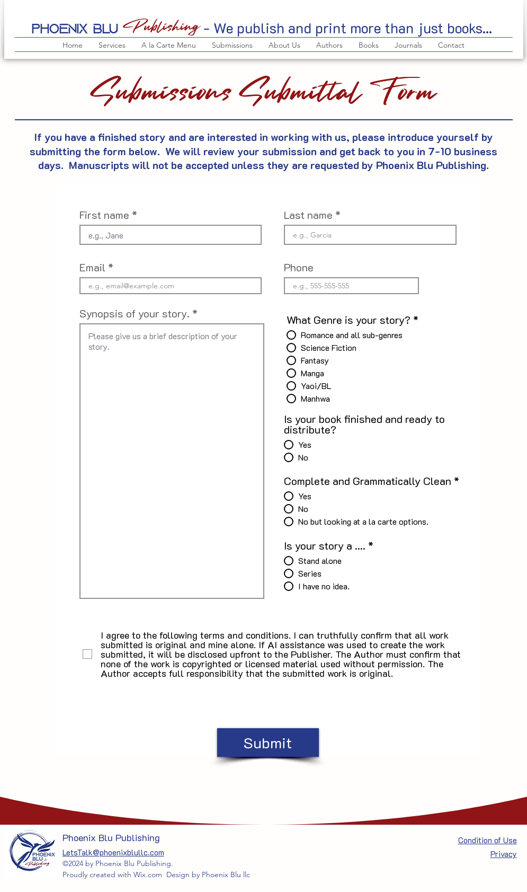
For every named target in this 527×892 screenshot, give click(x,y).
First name (104, 214)
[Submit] (268, 742)
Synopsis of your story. (134, 313)
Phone (299, 267)
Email (92, 267)
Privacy (503, 854)
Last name (308, 214)
